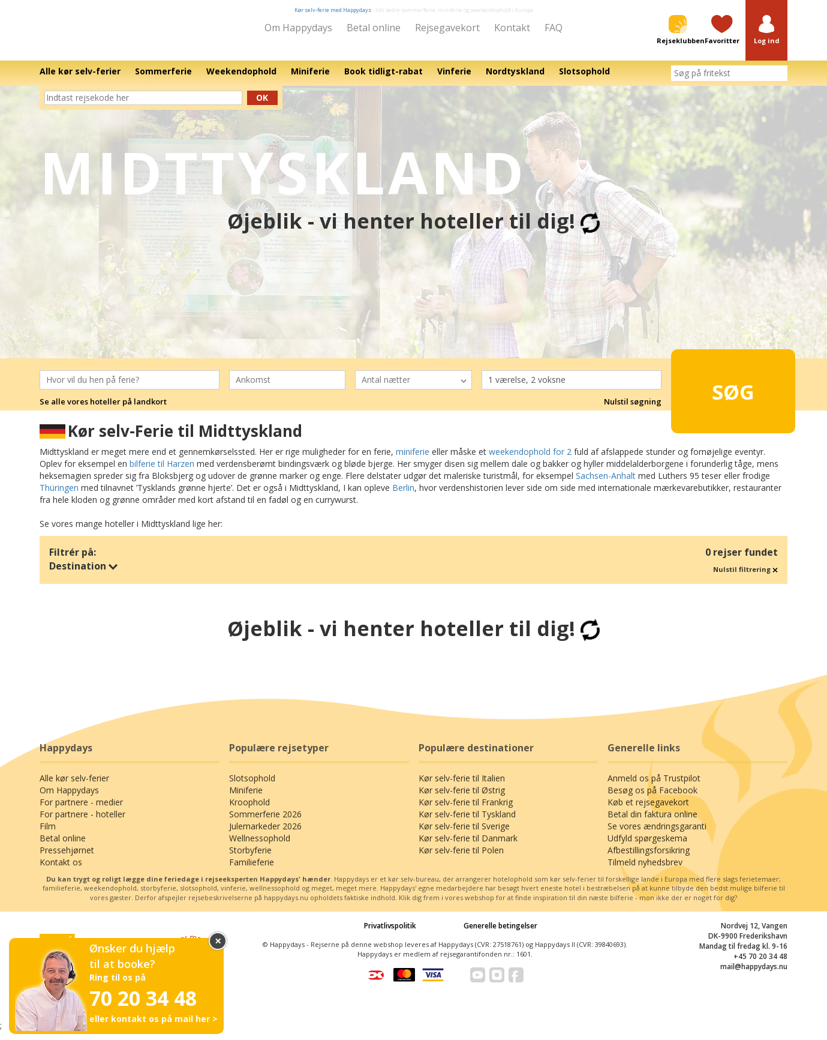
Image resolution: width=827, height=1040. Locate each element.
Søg (712, 394)
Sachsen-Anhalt (606, 484)
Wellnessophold (259, 846)
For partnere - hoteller (82, 822)
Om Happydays (298, 27)
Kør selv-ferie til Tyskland (467, 822)
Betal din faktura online (652, 822)
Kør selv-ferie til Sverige (464, 834)
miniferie (412, 460)
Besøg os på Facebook (652, 798)
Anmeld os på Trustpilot (654, 786)
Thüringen (59, 496)
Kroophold (249, 810)
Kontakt (512, 27)
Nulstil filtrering (745, 577)
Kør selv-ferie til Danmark (468, 846)
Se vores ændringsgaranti (657, 834)
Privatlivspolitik (390, 934)
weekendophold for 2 (530, 460)
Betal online (374, 27)
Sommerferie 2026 (265, 822)
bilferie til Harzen (162, 472)
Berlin (403, 496)
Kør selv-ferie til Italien (462, 786)
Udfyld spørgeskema (647, 846)
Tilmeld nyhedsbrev (645, 870)
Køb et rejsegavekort (648, 810)
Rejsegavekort (447, 27)
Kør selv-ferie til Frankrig (466, 810)
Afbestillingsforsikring (649, 858)
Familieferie (251, 870)
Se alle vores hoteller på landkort (103, 410)
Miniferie (246, 798)
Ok (262, 106)
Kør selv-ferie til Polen (461, 858)
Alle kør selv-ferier (74, 786)
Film (48, 834)
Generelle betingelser (500, 934)
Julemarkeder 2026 (265, 834)
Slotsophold (252, 786)
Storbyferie (250, 858)
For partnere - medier (81, 810)
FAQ (554, 27)
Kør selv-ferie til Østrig (462, 798)
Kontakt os (61, 870)
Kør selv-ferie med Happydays (332, 10)
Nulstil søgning (632, 410)
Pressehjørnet (67, 858)
